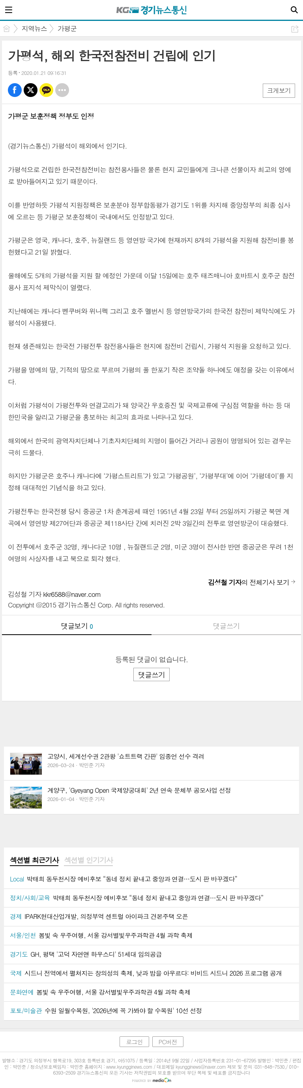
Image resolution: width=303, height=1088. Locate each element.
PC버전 (168, 1042)
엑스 (30, 90)
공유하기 (294, 29)
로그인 (134, 1042)
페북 (15, 90)
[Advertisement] (151, 717)
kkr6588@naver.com (72, 594)
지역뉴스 (34, 28)
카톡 (46, 90)
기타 (62, 90)
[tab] (34, 860)
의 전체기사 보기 (248, 582)
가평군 (67, 28)
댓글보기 (77, 626)
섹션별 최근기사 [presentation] (34, 860)
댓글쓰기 (226, 626)
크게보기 (279, 90)
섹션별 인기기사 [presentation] (88, 860)
